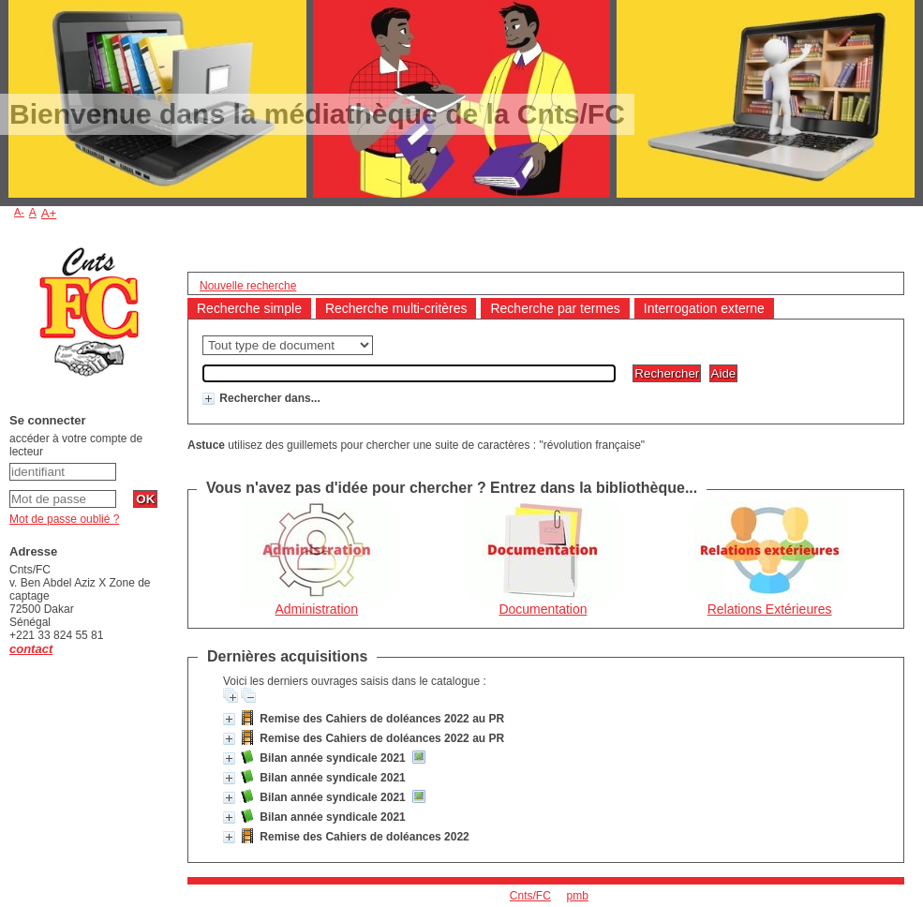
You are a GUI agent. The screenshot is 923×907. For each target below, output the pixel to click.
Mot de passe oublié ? (64, 519)
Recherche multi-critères (396, 308)
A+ (49, 213)
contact (30, 649)
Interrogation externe (704, 308)
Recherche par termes (554, 308)
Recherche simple (249, 308)
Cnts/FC (530, 895)
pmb (577, 895)
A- (19, 211)
